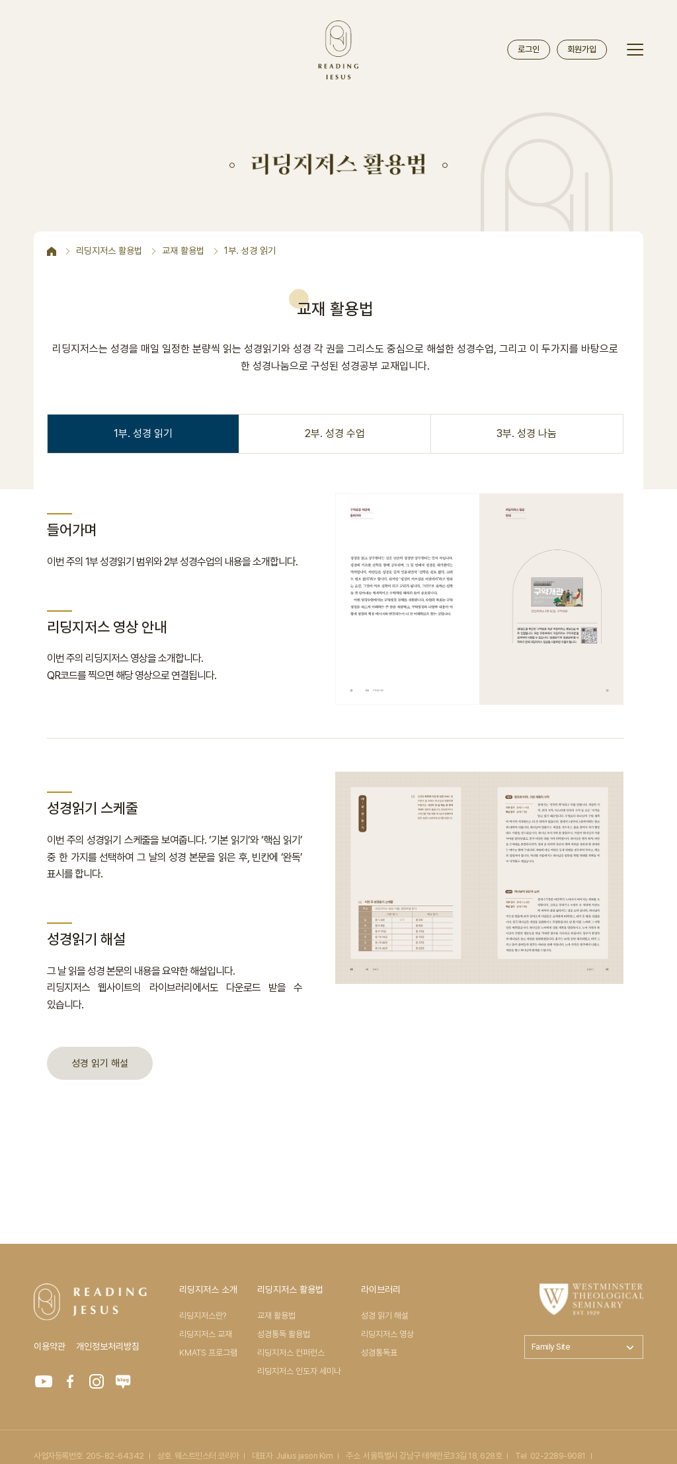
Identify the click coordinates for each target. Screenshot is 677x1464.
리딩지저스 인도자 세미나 (299, 1371)
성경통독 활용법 (283, 1334)
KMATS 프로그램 (208, 1353)
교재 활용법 (276, 1316)
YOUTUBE (44, 1381)
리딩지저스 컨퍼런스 (291, 1353)
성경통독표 (379, 1353)
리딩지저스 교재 (205, 1334)
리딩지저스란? (202, 1316)
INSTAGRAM (96, 1381)
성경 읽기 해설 (99, 1063)
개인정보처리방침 (107, 1346)
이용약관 (49, 1346)
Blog (123, 1381)
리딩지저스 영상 (387, 1334)
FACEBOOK (70, 1381)
